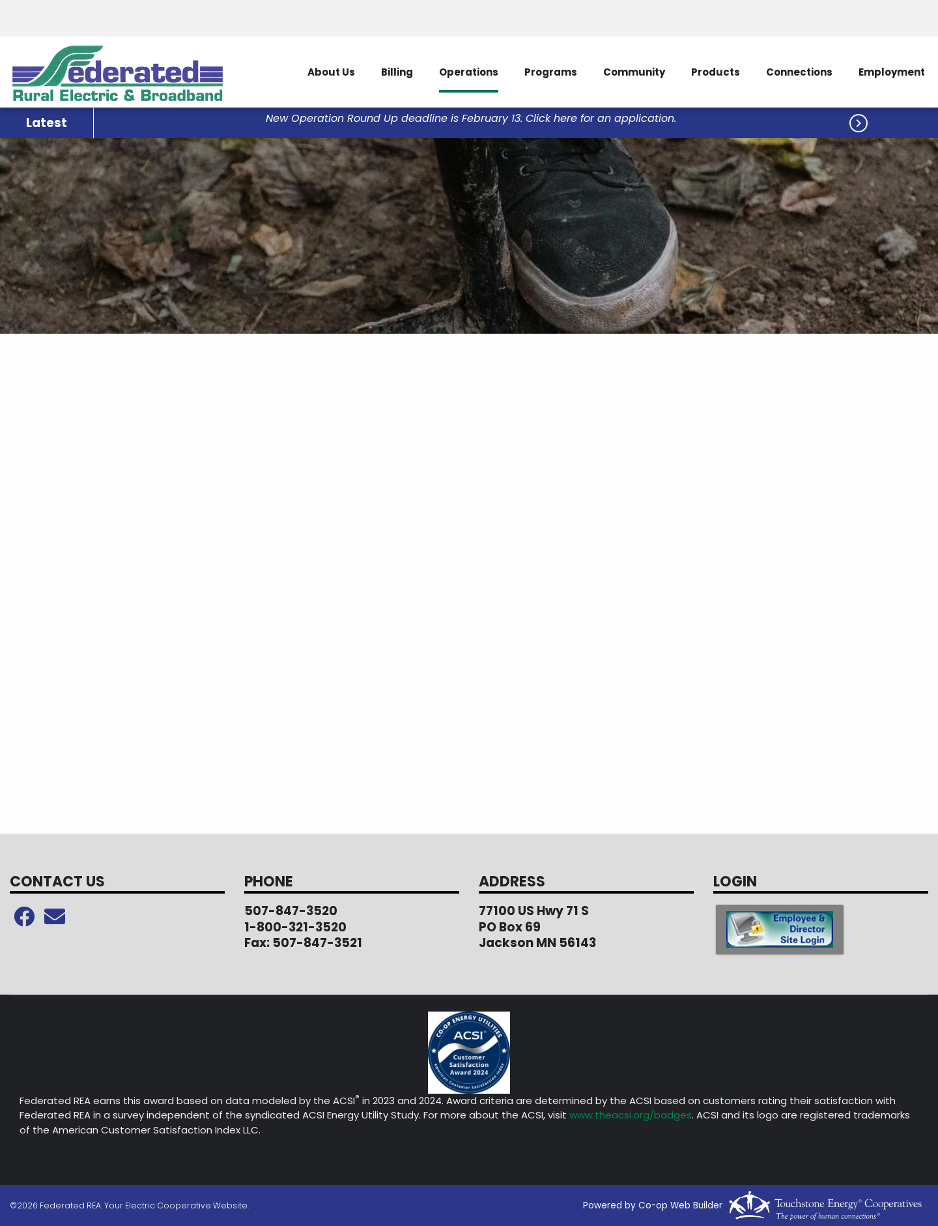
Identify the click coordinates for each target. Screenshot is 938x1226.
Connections (799, 72)
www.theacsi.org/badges (630, 1115)
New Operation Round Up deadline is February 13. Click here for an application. (471, 118)
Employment (892, 72)
